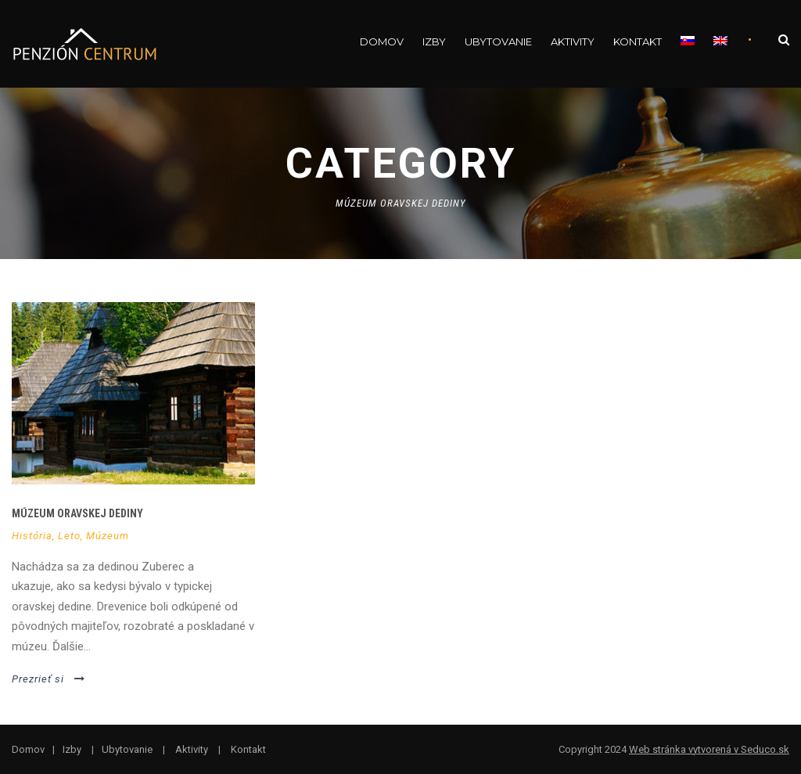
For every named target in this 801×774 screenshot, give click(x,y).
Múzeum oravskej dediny (77, 513)
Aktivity (572, 41)
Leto (69, 536)
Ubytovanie (498, 41)
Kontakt (637, 41)
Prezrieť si (48, 679)
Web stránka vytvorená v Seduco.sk (709, 749)
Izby (434, 41)
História (32, 536)
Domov (382, 41)
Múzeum (107, 536)
